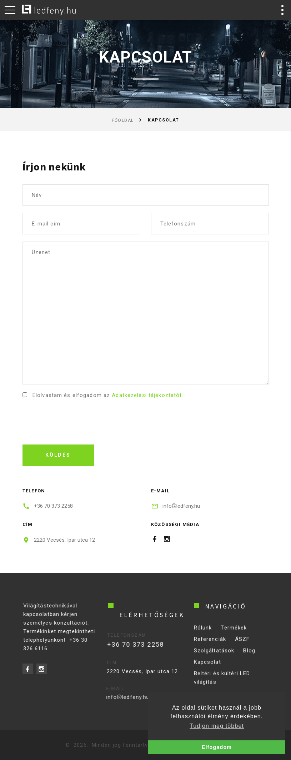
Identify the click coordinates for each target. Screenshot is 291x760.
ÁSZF (242, 644)
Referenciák (210, 644)
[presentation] (76, 420)
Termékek (234, 632)
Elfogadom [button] (217, 747)
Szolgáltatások (214, 655)
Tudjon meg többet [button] (217, 726)
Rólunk (203, 632)
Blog (249, 655)
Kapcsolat (207, 667)
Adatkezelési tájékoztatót (147, 395)
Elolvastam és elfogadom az (107, 395)
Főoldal (123, 120)
